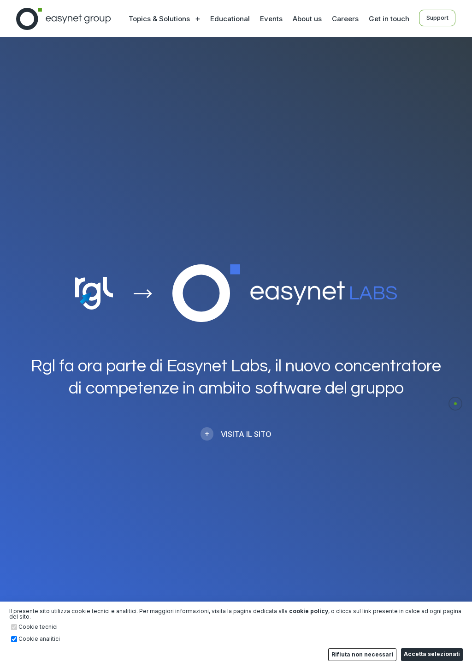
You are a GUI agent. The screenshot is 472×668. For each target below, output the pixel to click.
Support (437, 18)
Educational (228, 18)
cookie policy (308, 611)
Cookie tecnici (38, 628)
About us (305, 18)
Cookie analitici (39, 640)
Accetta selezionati (432, 654)
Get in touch (387, 18)
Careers (343, 18)
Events (269, 18)
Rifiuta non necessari (363, 654)
